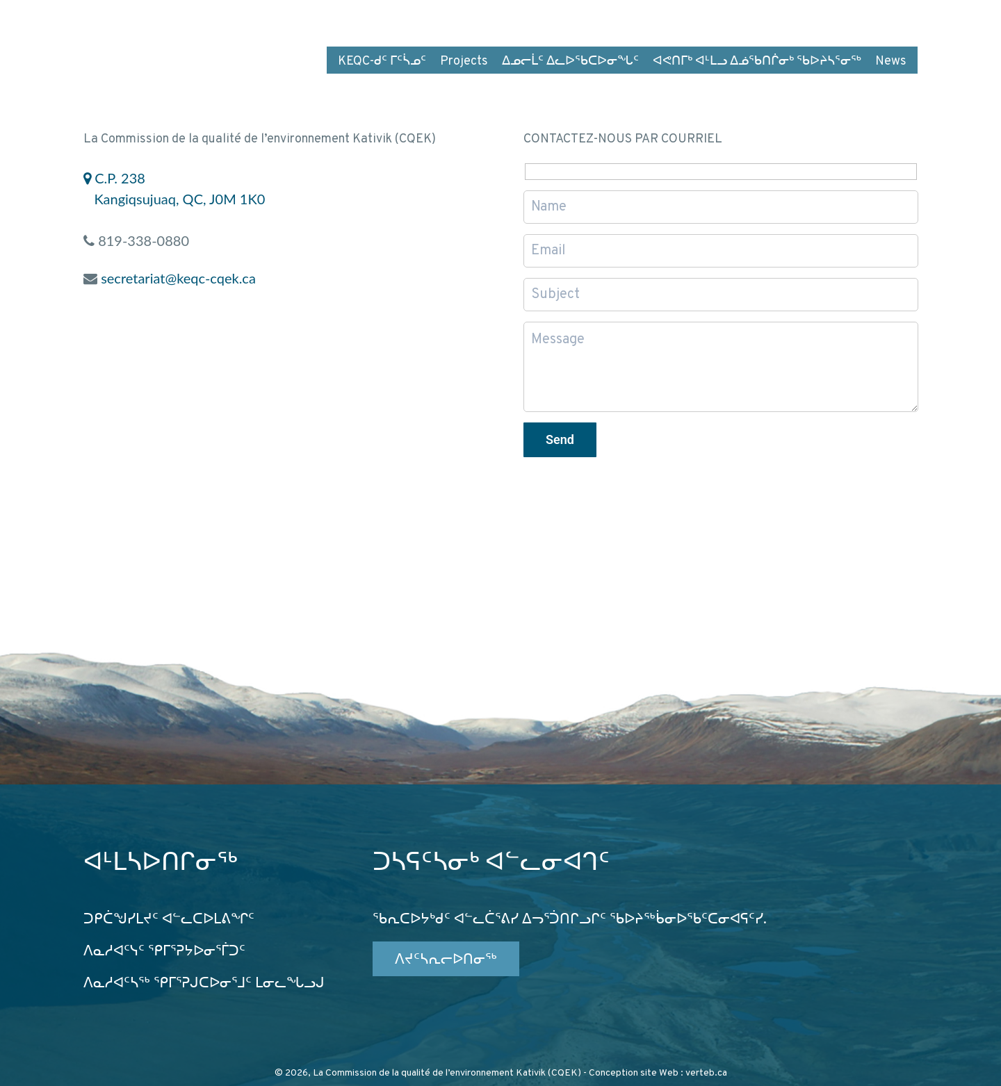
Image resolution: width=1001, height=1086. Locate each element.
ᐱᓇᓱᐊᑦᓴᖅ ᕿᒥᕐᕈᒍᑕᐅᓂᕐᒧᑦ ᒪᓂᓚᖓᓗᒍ (204, 984)
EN (848, 20)
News (890, 61)
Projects (464, 61)
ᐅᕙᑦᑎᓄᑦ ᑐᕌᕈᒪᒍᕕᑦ (597, 20)
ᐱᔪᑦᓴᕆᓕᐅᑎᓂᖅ (446, 960)
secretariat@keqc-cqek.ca (178, 278)
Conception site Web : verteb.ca (658, 1073)
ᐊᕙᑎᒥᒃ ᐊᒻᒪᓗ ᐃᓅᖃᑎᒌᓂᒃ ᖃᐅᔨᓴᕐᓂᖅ (757, 61)
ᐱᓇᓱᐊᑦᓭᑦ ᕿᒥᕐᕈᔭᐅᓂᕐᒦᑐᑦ (164, 952)
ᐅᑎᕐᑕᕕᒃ (499, 20)
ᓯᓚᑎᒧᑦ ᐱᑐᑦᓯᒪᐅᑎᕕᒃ (728, 20)
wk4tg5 (896, 19)
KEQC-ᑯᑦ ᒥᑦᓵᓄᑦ (382, 61)
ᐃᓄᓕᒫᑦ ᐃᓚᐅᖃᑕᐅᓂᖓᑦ (570, 61)
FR (814, 20)
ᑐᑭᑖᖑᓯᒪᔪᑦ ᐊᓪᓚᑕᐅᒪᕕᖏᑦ (168, 920)
